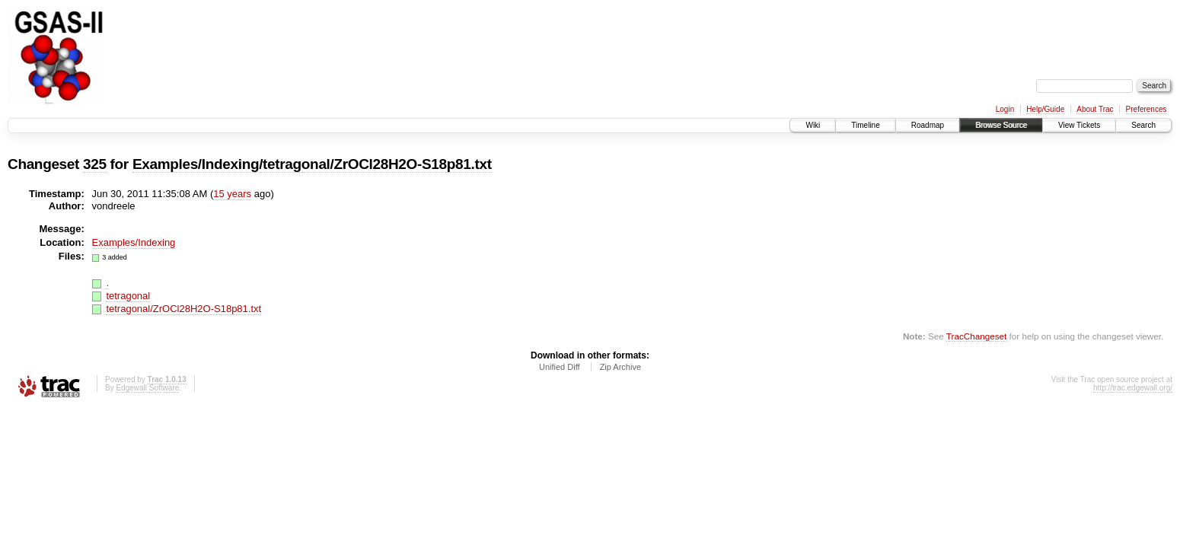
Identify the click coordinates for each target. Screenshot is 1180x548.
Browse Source (1001, 125)
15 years (232, 193)
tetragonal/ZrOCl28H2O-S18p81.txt (183, 308)
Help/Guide (1045, 109)
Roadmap (927, 125)
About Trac (1094, 109)
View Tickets (1079, 125)
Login (1005, 109)
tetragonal (128, 295)
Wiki (812, 125)
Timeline (865, 125)
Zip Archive (620, 366)
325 (95, 164)
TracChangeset (976, 336)
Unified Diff (559, 366)
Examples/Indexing (134, 242)
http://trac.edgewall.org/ (1132, 388)
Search (1143, 125)
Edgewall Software (147, 388)
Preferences (1146, 109)
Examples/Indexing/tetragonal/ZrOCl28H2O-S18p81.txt (312, 164)
